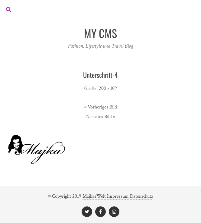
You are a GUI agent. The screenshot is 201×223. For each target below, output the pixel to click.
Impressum (118, 196)
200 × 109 (108, 88)
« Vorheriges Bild (100, 107)
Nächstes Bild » (100, 117)
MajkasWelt (94, 196)
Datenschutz (141, 196)
